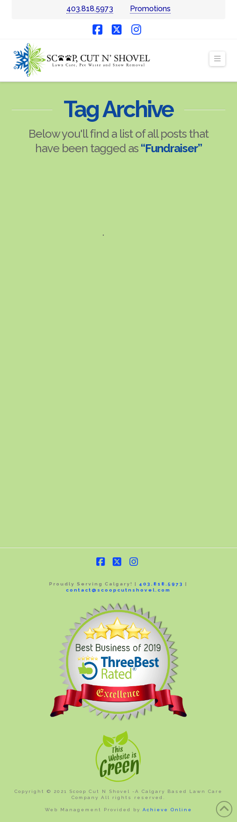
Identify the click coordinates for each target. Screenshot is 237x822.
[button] (217, 59)
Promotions (150, 8)
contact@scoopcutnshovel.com (118, 589)
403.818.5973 (89, 8)
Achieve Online (167, 809)
